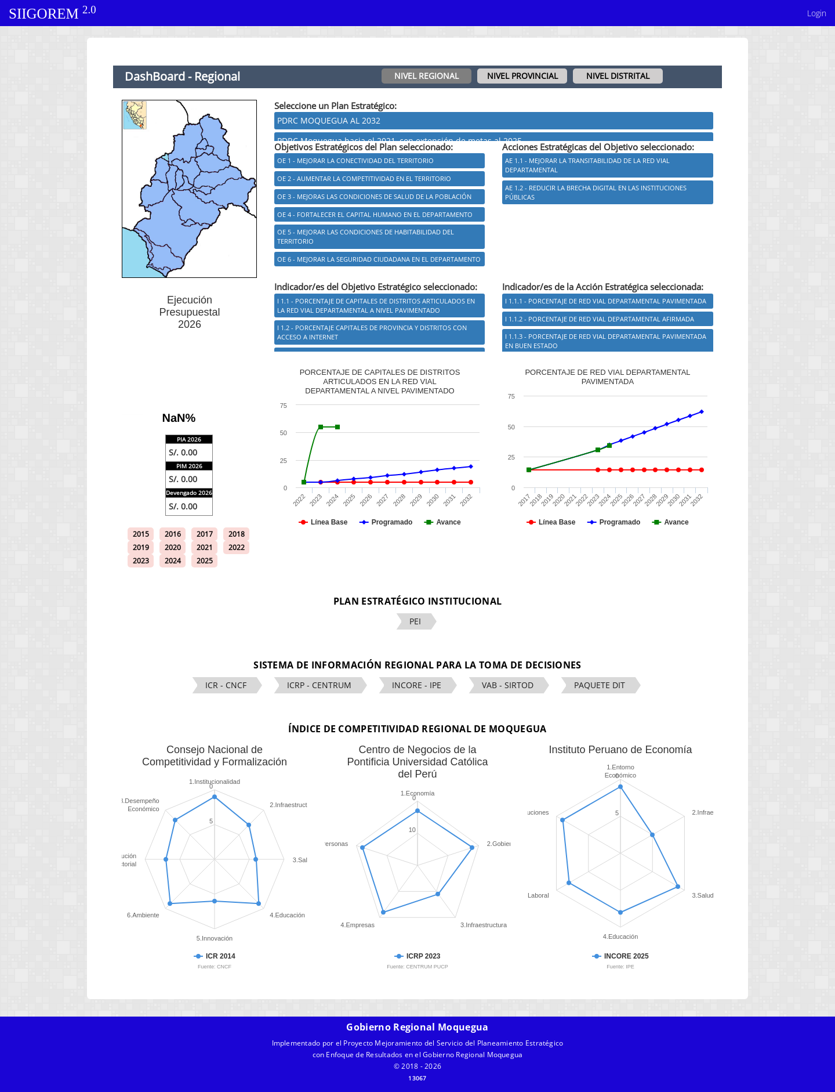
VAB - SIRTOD (507, 684)
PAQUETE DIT (599, 684)
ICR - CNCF (225, 684)
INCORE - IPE (416, 684)
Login (816, 13)
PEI (415, 621)
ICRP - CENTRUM (319, 684)
